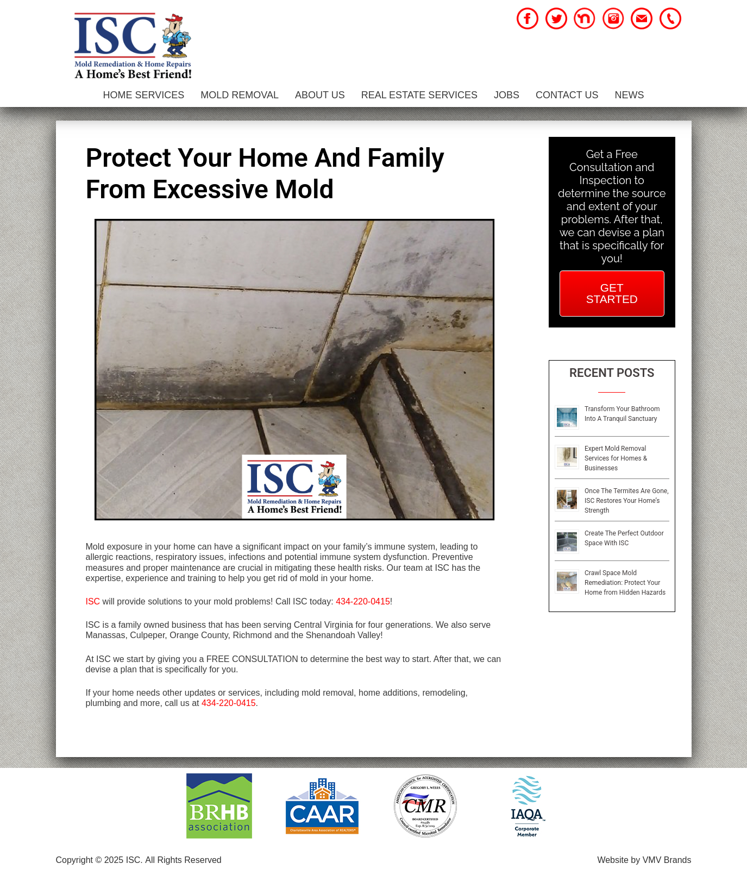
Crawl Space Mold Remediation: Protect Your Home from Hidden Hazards (625, 582)
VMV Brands (667, 860)
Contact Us (567, 95)
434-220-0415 (363, 601)
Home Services (144, 95)
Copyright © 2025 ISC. (99, 860)
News (629, 95)
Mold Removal (239, 95)
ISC (93, 601)
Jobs (506, 95)
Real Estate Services (419, 95)
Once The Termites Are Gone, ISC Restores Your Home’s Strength (627, 500)
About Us (320, 95)
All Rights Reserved (183, 860)
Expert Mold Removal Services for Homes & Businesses (616, 458)
